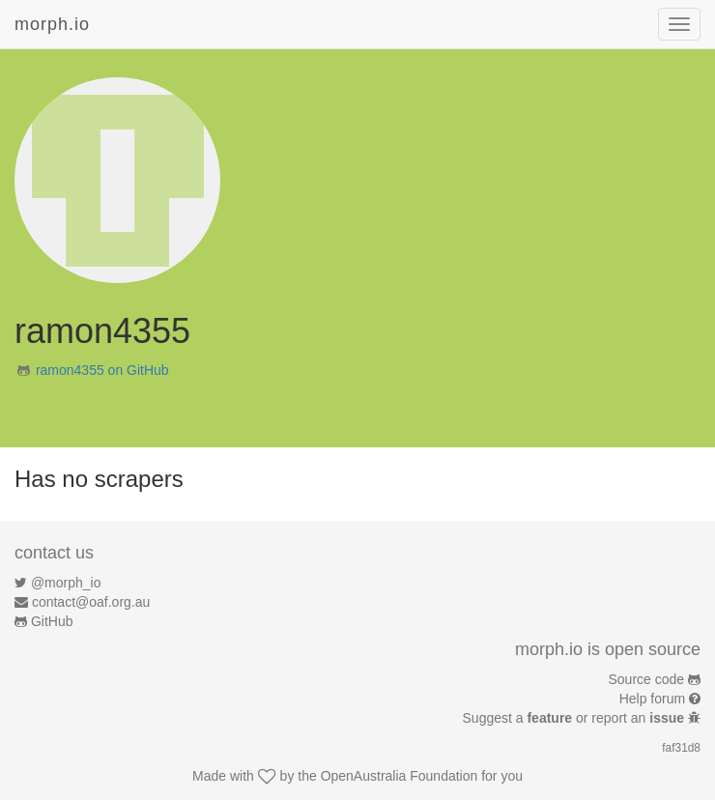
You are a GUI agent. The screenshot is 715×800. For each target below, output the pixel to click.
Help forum (652, 698)
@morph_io (66, 582)
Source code (647, 679)
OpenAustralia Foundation (399, 776)
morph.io (52, 24)
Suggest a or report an (575, 718)
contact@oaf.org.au (91, 602)
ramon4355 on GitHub (102, 370)
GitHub (52, 621)
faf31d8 (681, 748)
